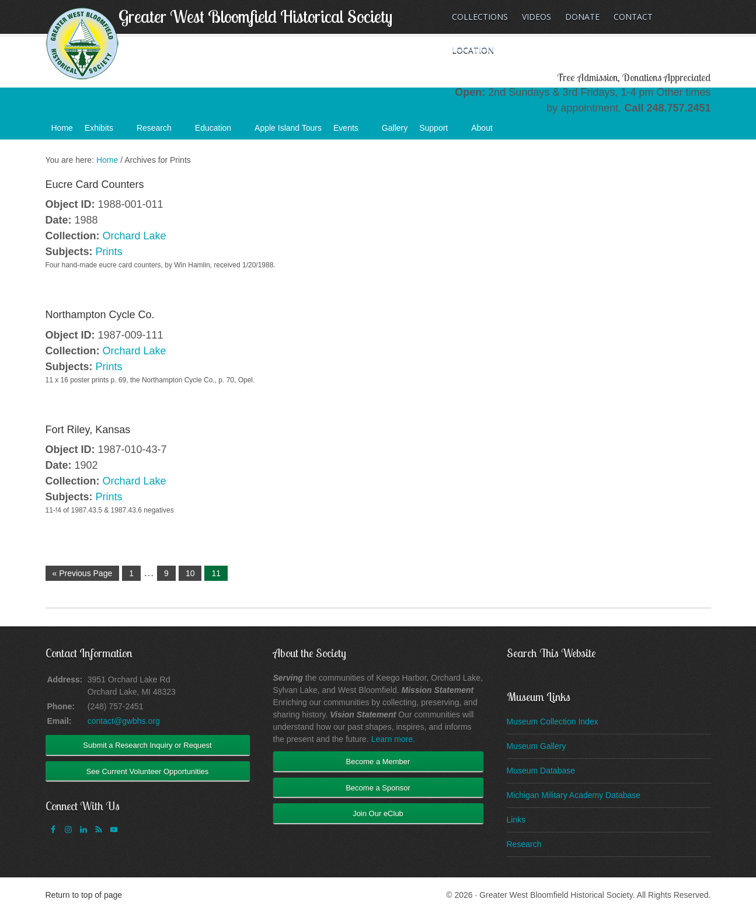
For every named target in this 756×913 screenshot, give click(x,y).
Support (439, 131)
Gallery (394, 128)
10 (190, 573)
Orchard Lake (134, 236)
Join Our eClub (378, 813)
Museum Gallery (536, 746)
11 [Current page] (216, 573)
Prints (109, 251)
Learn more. (393, 739)
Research (160, 131)
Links (516, 819)
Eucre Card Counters (95, 184)
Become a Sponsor (378, 787)
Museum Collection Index (552, 721)
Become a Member (378, 761)
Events (351, 131)
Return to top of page (84, 895)
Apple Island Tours (288, 128)
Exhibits (105, 131)
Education (219, 131)
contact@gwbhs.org (124, 721)
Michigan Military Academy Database (574, 795)
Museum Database (541, 770)
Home (62, 128)
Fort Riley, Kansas (88, 429)
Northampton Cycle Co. (100, 314)
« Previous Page (83, 573)
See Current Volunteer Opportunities (147, 771)
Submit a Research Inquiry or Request (147, 745)
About (487, 131)
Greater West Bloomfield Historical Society (255, 16)
